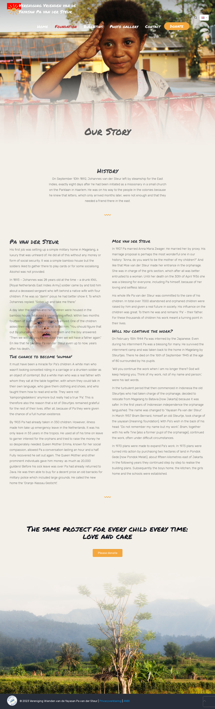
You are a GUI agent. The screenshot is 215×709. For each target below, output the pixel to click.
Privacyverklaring (110, 701)
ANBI (126, 701)
